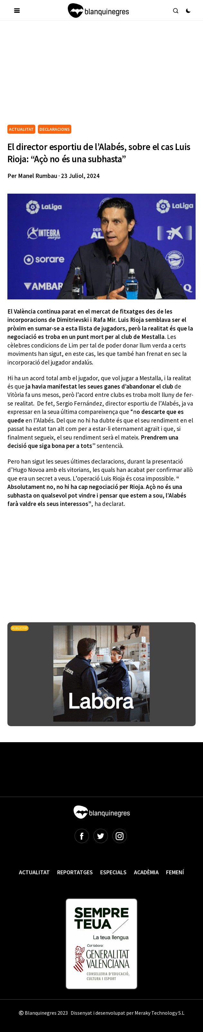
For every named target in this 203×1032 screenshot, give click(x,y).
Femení (175, 872)
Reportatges (75, 872)
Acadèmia (146, 872)
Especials (113, 872)
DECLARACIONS (55, 129)
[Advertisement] (105, 75)
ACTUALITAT (21, 129)
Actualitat (34, 872)
